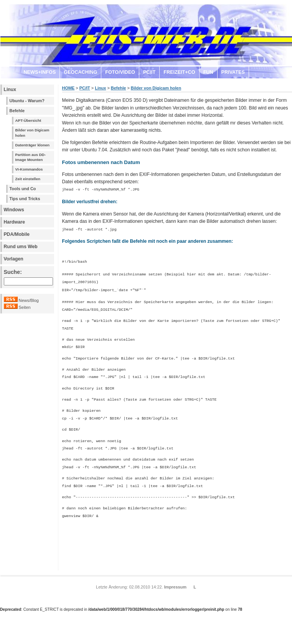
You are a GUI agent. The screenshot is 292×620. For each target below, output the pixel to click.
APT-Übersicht (28, 120)
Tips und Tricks (25, 198)
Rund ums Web (21, 246)
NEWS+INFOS (40, 72)
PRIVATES (233, 72)
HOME (68, 88)
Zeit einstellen (28, 179)
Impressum (175, 584)
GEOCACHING (80, 72)
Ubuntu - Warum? (27, 100)
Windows (14, 209)
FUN (208, 72)
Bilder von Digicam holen (32, 133)
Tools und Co (23, 188)
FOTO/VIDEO (120, 72)
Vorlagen (13, 259)
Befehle (17, 110)
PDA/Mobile (17, 234)
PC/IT (149, 72)
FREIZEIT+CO (179, 72)
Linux (10, 89)
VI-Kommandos (29, 169)
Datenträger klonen (32, 145)
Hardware (14, 222)
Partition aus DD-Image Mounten (30, 157)
